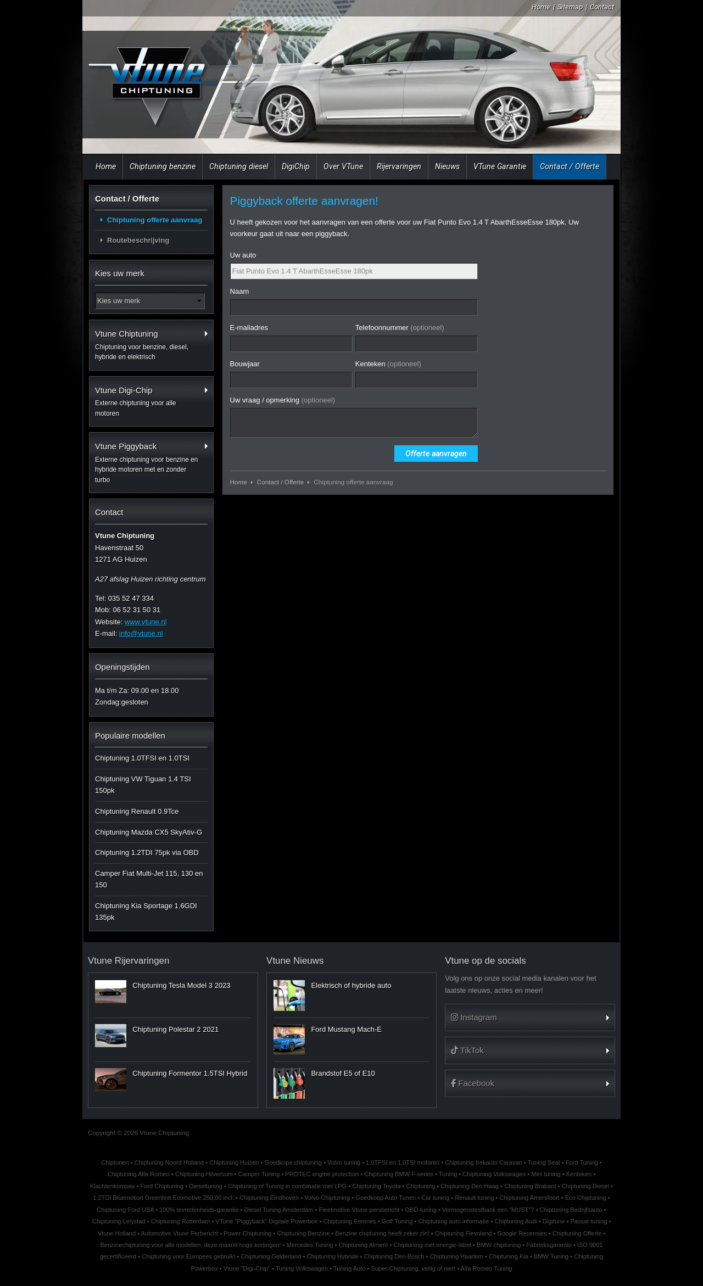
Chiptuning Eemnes (349, 1221)
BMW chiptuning (499, 1245)
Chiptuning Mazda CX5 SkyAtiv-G (148, 832)
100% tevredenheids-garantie (198, 1209)
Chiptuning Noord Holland (169, 1162)
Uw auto (243, 255)
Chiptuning (420, 1186)
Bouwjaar (245, 364)
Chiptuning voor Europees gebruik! (188, 1256)
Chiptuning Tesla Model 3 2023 (181, 985)
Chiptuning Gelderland (271, 1256)
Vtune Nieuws (294, 960)
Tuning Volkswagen (302, 1268)
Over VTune (343, 166)
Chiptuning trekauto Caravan (483, 1162)
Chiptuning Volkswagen (494, 1174)
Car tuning (435, 1197)
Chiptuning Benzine (303, 1233)
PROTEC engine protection (322, 1174)
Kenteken (388, 364)
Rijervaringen (399, 166)
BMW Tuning (551, 1256)
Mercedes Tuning (310, 1245)
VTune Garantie (499, 166)
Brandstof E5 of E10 (343, 1073)
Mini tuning (545, 1174)
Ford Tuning (582, 1162)
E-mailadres (249, 327)
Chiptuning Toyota (376, 1186)
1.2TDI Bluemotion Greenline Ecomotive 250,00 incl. (163, 1197)
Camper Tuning (259, 1174)
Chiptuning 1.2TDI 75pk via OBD (147, 852)
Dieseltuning (205, 1186)
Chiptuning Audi (515, 1221)
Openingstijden (122, 667)
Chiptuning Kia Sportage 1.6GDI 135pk (146, 911)
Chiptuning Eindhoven (269, 1197)
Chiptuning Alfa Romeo (139, 1174)
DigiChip (296, 166)
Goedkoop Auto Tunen (385, 1197)
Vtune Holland (117, 1233)
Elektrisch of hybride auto (351, 985)
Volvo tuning (343, 1162)
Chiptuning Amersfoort (529, 1197)
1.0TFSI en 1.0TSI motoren (402, 1162)
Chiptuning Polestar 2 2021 (175, 1029)
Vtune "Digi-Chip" (247, 1268)
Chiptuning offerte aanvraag (154, 220)
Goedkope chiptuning (293, 1162)
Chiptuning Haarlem (456, 1256)
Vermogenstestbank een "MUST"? (488, 1209)
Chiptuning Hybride (332, 1256)
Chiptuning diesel (238, 166)
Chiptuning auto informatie (453, 1221)
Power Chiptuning (247, 1233)
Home (541, 7)
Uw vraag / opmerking (283, 400)
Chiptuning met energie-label (432, 1245)
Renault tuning (474, 1197)
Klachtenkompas (112, 1186)
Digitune (554, 1221)
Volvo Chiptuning (327, 1197)
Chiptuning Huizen (234, 1162)
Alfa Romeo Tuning (486, 1268)
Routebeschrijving (138, 240)
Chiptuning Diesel (586, 1186)
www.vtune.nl (146, 622)
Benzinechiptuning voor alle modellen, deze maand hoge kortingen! (190, 1245)
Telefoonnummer (399, 327)
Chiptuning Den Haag (469, 1186)
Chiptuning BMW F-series (398, 1174)
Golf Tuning (397, 1221)
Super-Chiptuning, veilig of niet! (413, 1268)
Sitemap (570, 7)
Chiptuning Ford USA (125, 1209)
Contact (602, 7)
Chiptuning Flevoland (463, 1233)
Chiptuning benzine (163, 166)
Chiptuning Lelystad (119, 1221)
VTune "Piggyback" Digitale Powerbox (266, 1221)
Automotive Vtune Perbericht (180, 1233)
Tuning (448, 1174)
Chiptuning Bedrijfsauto (570, 1209)
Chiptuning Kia (508, 1256)
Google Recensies (522, 1233)
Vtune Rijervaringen (128, 960)
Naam (239, 291)
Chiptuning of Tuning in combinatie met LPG (287, 1186)
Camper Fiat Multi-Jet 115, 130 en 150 (149, 879)
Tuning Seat (544, 1162)
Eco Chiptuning (585, 1197)
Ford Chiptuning (162, 1186)
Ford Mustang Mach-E (346, 1029)
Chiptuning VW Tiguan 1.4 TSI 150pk (143, 785)
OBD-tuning (421, 1209)
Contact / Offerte (569, 166)
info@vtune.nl (141, 633)
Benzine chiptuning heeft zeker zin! (382, 1233)
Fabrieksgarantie (549, 1245)
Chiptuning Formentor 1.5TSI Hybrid (189, 1073)
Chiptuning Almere (363, 1245)
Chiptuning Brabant (530, 1186)
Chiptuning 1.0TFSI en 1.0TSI (142, 758)
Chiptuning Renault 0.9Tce (137, 811)
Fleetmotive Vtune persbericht (359, 1209)
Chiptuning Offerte (577, 1233)
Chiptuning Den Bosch (394, 1256)
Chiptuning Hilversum (204, 1174)
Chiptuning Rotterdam (180, 1221)
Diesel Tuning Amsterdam (279, 1209)
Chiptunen (115, 1162)
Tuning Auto (349, 1268)
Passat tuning (588, 1221)
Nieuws (447, 166)
